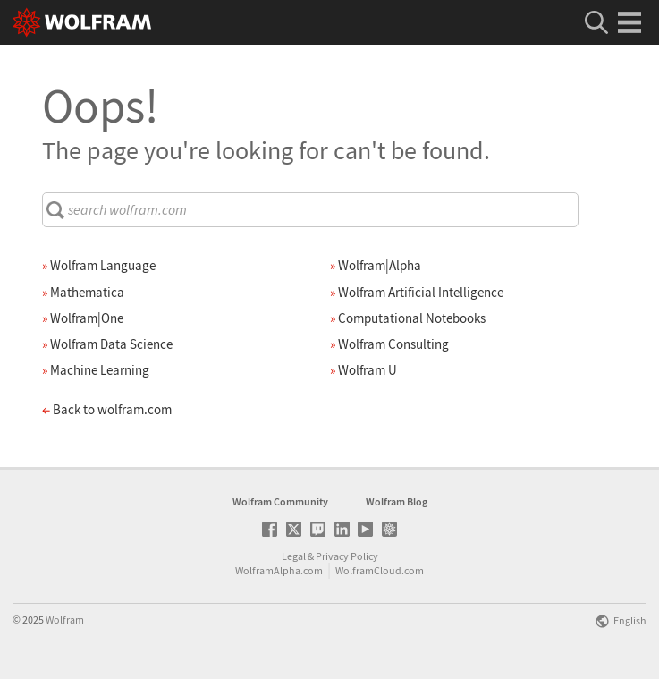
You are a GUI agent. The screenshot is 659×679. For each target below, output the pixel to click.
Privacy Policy (347, 556)
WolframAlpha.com (279, 570)
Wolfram (65, 619)
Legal (294, 556)
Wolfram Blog (396, 501)
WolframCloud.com (379, 570)
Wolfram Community (280, 501)
